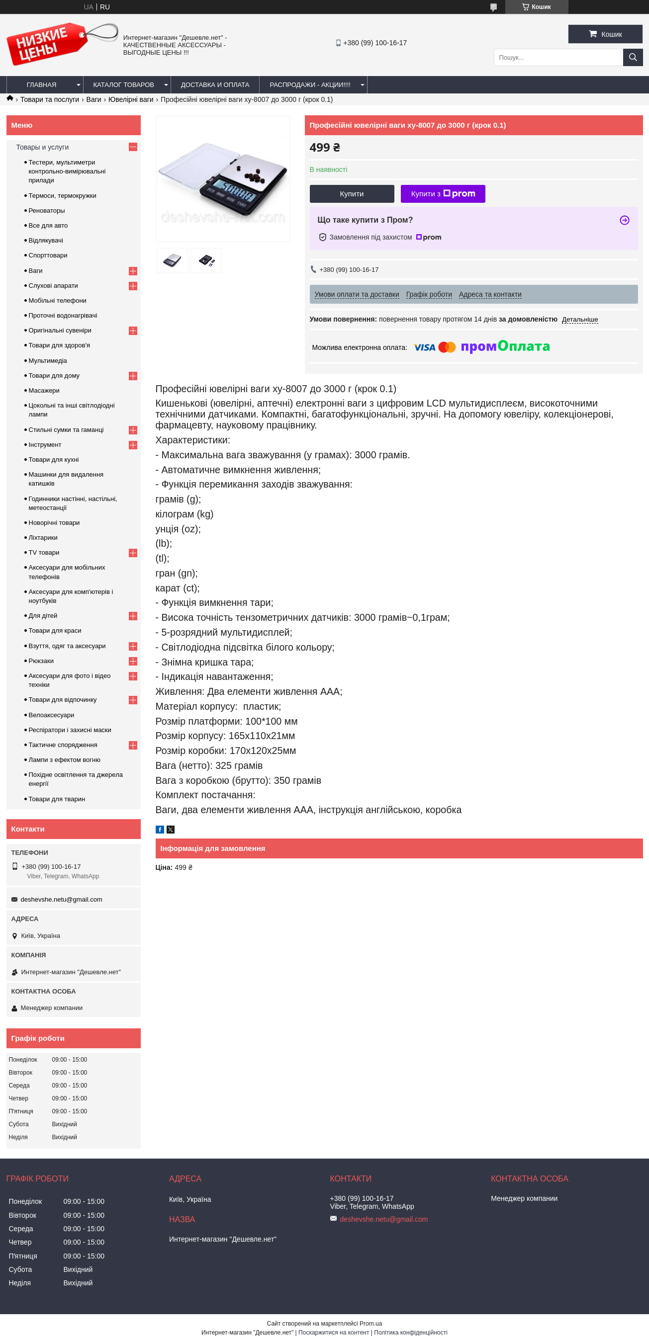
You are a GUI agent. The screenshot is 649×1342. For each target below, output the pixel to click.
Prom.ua (371, 1323)
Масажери (44, 390)
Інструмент (45, 444)
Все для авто (48, 225)
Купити (352, 193)
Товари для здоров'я (59, 345)
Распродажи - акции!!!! (310, 84)
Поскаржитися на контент (333, 1332)
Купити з (443, 193)
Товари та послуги (49, 99)
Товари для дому (54, 375)
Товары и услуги (42, 147)
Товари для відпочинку (63, 699)
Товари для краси (55, 630)
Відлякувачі (46, 240)
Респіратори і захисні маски (70, 730)
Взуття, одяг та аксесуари (67, 646)
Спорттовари (48, 255)
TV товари (44, 552)
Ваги (94, 99)
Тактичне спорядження (63, 745)
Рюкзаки (41, 661)
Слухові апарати (53, 285)
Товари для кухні (54, 459)
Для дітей (43, 615)
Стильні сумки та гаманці (66, 429)
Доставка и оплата (215, 84)
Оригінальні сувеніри (60, 330)
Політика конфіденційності (411, 1332)
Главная (42, 84)
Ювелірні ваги (131, 99)
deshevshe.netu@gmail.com (61, 899)
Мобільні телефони (58, 300)
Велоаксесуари (52, 715)
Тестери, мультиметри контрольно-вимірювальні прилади (67, 171)
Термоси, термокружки (62, 195)
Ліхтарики (43, 537)
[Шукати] (633, 57)
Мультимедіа (48, 360)
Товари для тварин (57, 799)
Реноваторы (47, 210)
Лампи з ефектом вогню (64, 759)
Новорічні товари (54, 522)
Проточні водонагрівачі (63, 315)
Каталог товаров (124, 84)
